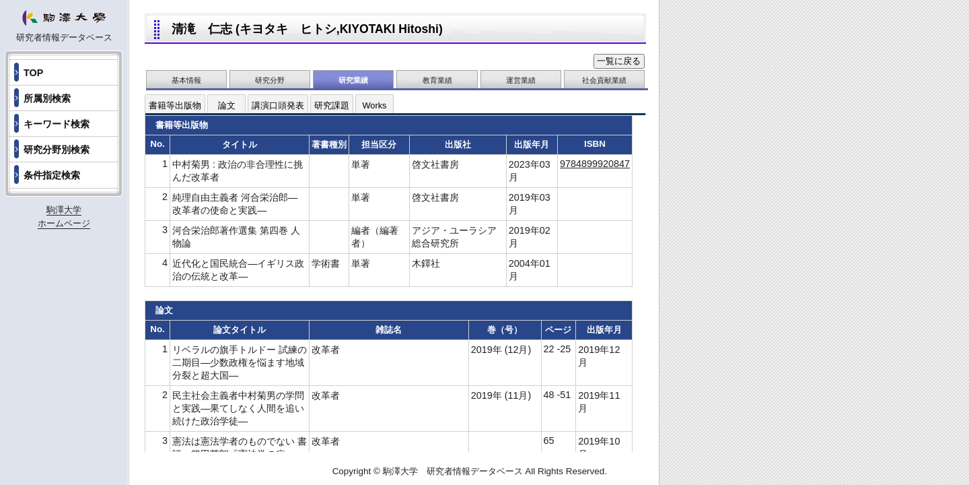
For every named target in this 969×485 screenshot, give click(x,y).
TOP (33, 72)
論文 (227, 105)
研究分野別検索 (56, 149)
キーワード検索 (56, 124)
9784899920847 (595, 163)
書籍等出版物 (175, 105)
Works (374, 105)
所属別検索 (47, 98)
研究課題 (331, 105)
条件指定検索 (52, 175)
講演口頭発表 (278, 105)
